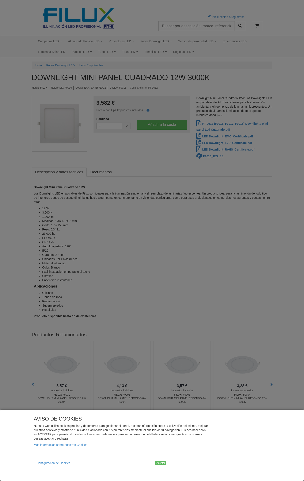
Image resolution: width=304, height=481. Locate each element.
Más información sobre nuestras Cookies (60, 445)
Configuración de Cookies (53, 463)
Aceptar (160, 463)
